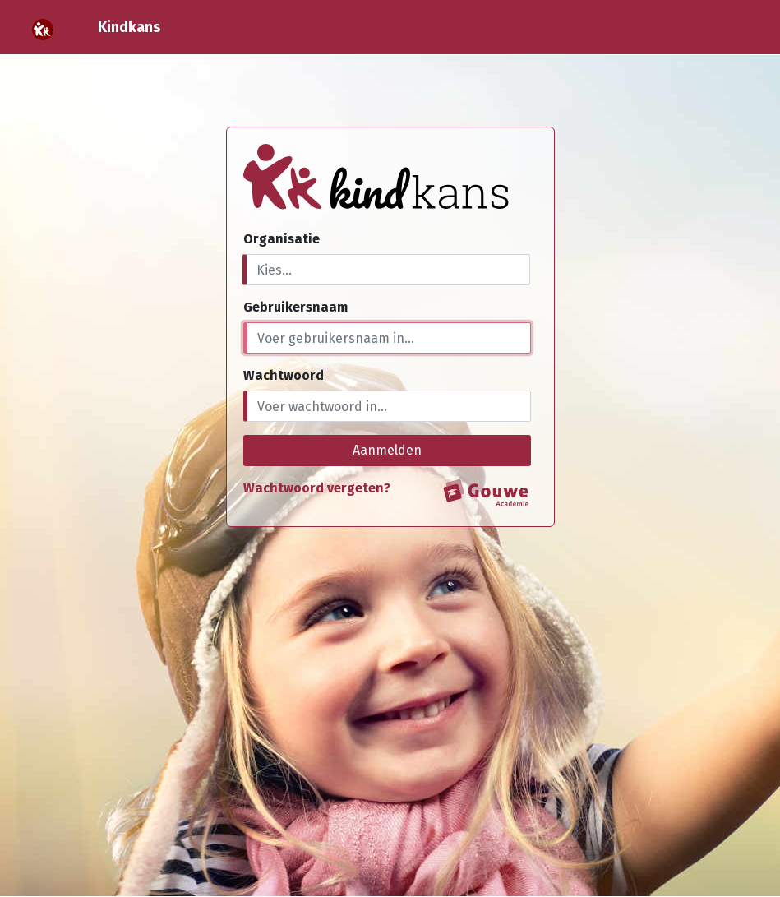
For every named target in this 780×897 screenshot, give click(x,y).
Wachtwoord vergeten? (316, 488)
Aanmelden (387, 450)
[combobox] (386, 269)
